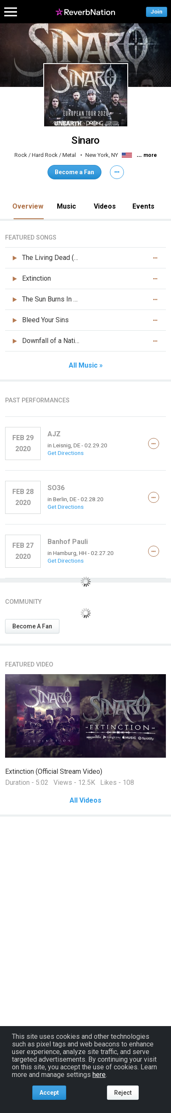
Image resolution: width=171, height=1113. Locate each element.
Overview (27, 206)
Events (143, 206)
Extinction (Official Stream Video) (53, 771)
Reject (123, 1092)
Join (157, 11)
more (150, 155)
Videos (105, 206)
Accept (49, 1092)
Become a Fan (74, 172)
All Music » (86, 365)
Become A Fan (32, 626)
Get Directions (66, 452)
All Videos (85, 800)
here (99, 1075)
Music (66, 206)
